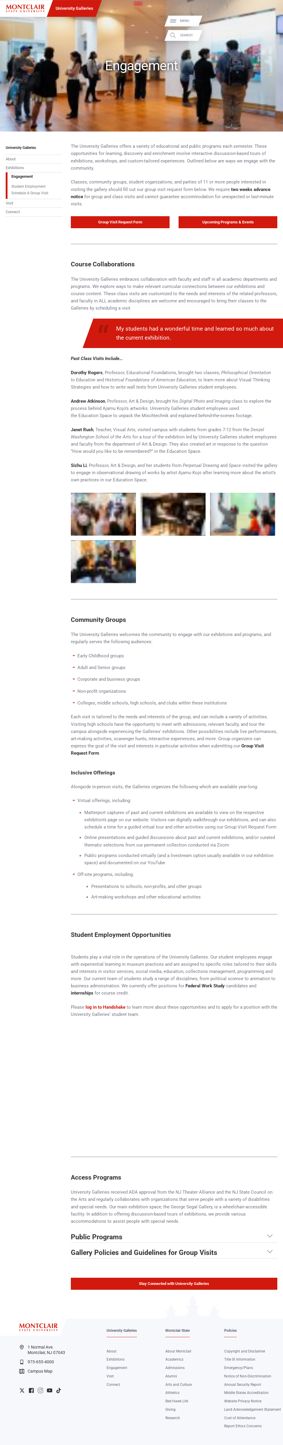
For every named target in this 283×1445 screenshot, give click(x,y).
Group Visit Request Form (120, 222)
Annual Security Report (242, 1385)
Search (271, 35)
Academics (174, 1359)
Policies (230, 1330)
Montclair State (177, 1330)
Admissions (175, 1368)
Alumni (171, 1376)
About (11, 159)
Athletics (172, 1393)
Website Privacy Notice (242, 1401)
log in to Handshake (105, 1007)
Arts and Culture (178, 1385)
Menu (269, 21)
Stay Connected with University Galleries (174, 1283)
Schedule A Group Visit (29, 193)
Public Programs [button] (96, 1237)
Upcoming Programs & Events (228, 222)
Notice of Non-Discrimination (247, 1376)
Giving (170, 1409)
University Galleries (74, 8)
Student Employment (28, 186)
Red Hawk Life (176, 1401)
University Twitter (22, 1390)
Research (172, 1418)
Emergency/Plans (238, 1368)
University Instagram (40, 1390)
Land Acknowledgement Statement (252, 1409)
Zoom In (125, 497)
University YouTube (50, 1390)
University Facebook (31, 1390)
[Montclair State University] (25, 8)
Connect (13, 212)
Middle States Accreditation (246, 1393)
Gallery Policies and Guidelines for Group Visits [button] (144, 1252)
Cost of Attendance (239, 1418)
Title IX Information (239, 1359)
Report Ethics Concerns (243, 1426)
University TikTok (59, 1390)
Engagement (22, 176)
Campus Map (35, 1371)
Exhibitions (15, 167)
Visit (9, 203)
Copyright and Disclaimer (244, 1351)
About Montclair (178, 1351)
